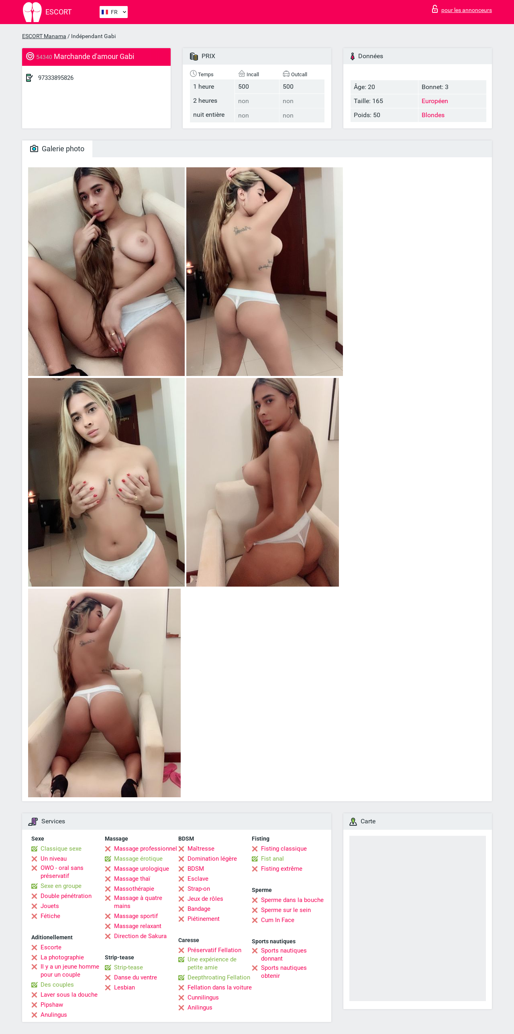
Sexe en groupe (61, 886)
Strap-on (199, 888)
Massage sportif (136, 916)
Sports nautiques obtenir (284, 971)
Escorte (51, 947)
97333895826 (55, 77)
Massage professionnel (145, 848)
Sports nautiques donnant (284, 954)
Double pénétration (66, 896)
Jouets (50, 906)
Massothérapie (134, 888)
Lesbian (124, 987)
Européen (435, 101)
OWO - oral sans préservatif (62, 872)
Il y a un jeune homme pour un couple (70, 970)
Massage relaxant (137, 926)
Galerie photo (57, 148)
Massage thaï (132, 878)
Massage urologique (141, 868)
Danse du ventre (135, 977)
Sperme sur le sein (286, 910)
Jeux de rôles (205, 898)
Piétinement (204, 918)
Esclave (198, 878)
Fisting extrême (281, 868)
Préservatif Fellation (214, 950)
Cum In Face (277, 920)
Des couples (57, 984)
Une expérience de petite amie (212, 963)
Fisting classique (284, 848)
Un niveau (54, 858)
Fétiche (50, 916)
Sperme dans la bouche (292, 900)
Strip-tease (128, 967)
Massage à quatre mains (138, 902)
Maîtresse (201, 848)
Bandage (199, 908)
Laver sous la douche (69, 994)
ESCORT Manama (44, 36)
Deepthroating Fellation (219, 977)
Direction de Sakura (140, 936)
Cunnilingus (203, 997)
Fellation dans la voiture (220, 987)
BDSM (196, 868)
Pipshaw (52, 1004)
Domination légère (212, 858)
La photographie (62, 957)
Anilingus (200, 1007)
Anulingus (54, 1014)
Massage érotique (138, 858)
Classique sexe (61, 848)
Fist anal (272, 858)
